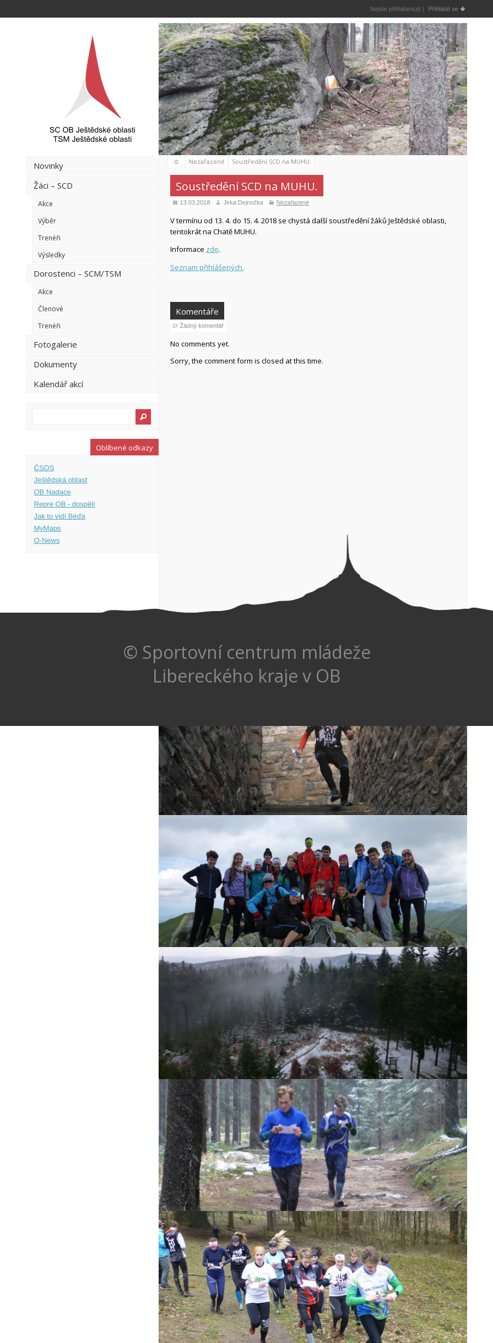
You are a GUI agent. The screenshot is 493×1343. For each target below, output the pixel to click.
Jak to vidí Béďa (59, 516)
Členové (50, 308)
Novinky (48, 165)
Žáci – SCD (53, 185)
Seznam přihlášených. (207, 267)
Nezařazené (207, 161)
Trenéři (49, 238)
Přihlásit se (443, 8)
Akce (45, 203)
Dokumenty (55, 364)
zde (212, 249)
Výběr (47, 220)
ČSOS (44, 468)
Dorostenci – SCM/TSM (77, 273)
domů (176, 162)
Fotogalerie (55, 344)
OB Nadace (52, 492)
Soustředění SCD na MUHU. (271, 161)
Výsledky (51, 255)
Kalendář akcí (58, 383)
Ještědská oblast (61, 480)
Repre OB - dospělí (64, 504)
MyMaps (47, 528)
